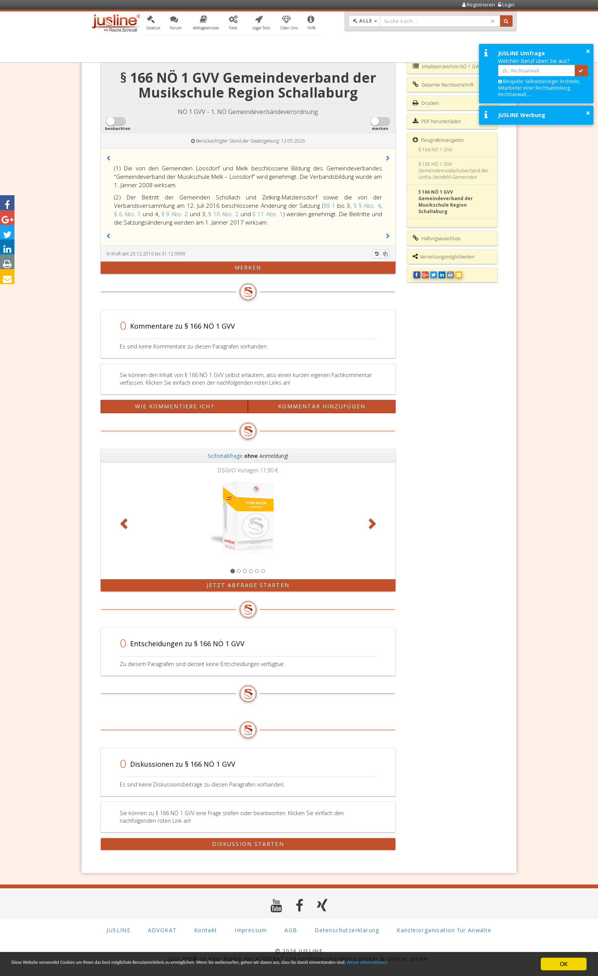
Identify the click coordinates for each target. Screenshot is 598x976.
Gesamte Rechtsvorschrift (443, 84)
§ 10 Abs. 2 (224, 214)
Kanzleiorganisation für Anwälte (444, 930)
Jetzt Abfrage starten (248, 585)
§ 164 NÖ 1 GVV (435, 149)
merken (248, 267)
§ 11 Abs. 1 (267, 214)
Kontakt (205, 930)
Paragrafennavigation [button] (438, 139)
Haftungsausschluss (436, 238)
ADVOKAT (162, 930)
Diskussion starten (248, 844)
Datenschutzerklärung (347, 930)
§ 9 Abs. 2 (175, 214)
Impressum (251, 930)
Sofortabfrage (225, 455)
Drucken (426, 103)
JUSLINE (118, 930)
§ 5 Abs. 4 (367, 205)
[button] (153, 24)
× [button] (588, 51)
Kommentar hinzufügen (321, 406)
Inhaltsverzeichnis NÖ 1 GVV (447, 66)
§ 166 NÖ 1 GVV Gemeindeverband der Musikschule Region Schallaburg (445, 202)
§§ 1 (331, 205)
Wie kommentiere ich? (174, 406)
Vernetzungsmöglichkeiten (443, 256)
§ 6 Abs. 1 (128, 214)
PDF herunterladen (437, 121)
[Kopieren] (385, 254)
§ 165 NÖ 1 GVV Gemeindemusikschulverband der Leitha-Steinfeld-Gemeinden (453, 170)
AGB (291, 930)
